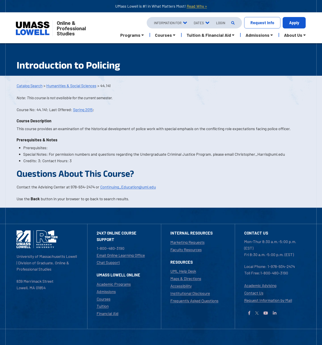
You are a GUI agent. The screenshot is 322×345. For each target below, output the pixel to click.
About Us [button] (293, 35)
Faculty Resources (186, 249)
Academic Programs (114, 284)
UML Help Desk (183, 271)
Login (220, 23)
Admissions (106, 291)
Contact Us (253, 292)
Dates (199, 23)
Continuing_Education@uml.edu (128, 186)
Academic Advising (260, 285)
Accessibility (181, 285)
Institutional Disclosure (190, 293)
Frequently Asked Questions (194, 300)
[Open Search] (232, 22)
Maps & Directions (185, 278)
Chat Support (108, 262)
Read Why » (197, 6)
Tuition (103, 306)
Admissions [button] (257, 35)
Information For (168, 23)
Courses (103, 298)
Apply (294, 22)
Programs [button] (130, 35)
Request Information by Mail (268, 300)
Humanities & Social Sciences (71, 85)
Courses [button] (163, 35)
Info (262, 22)
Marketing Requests (187, 242)
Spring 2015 (83, 109)
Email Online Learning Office (121, 255)
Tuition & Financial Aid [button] (208, 35)
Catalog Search (29, 85)
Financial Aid (108, 313)
